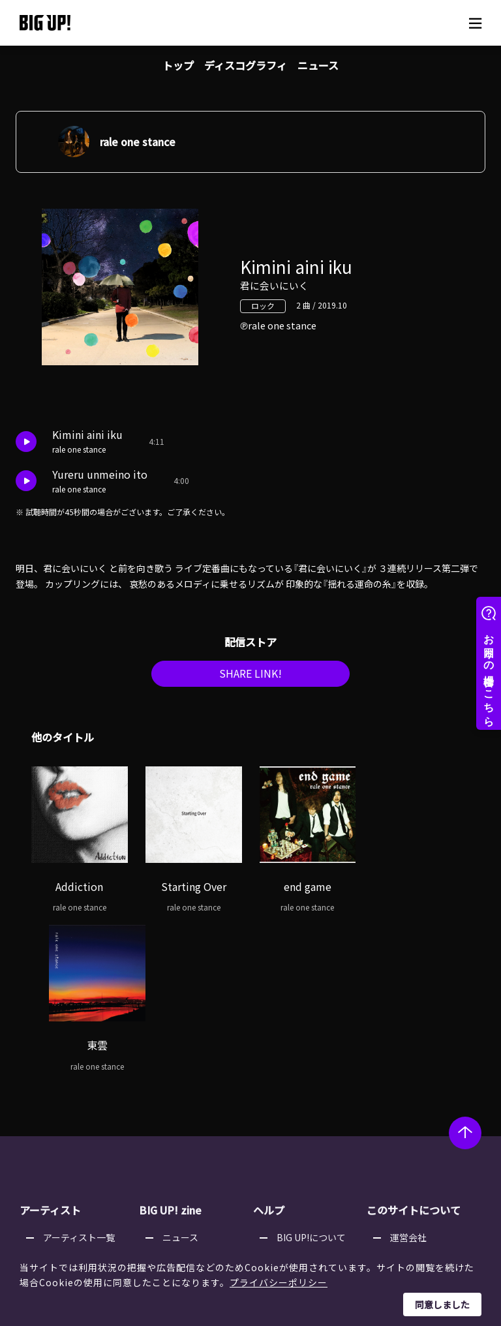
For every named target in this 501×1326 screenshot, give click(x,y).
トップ (178, 65)
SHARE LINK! (250, 677)
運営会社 (408, 1082)
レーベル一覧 (70, 1098)
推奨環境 (295, 1147)
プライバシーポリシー (278, 1282)
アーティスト (50, 1055)
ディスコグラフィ (245, 65)
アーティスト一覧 (79, 1082)
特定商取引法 (417, 1115)
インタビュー (189, 1115)
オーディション (194, 1131)
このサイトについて (414, 1055)
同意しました (442, 1304)
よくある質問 (304, 1115)
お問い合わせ (304, 1164)
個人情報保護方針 (426, 1098)
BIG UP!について (311, 1082)
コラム (176, 1098)
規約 (286, 1131)
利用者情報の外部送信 (435, 1131)
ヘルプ (268, 1055)
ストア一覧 (299, 1098)
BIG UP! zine (170, 1055)
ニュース (318, 65)
